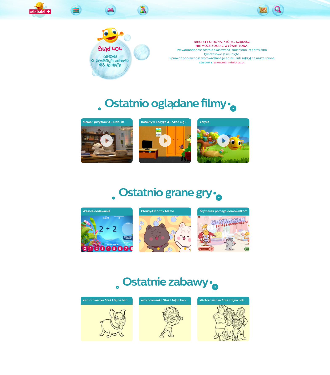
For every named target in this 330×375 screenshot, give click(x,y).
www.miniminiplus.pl (229, 62)
